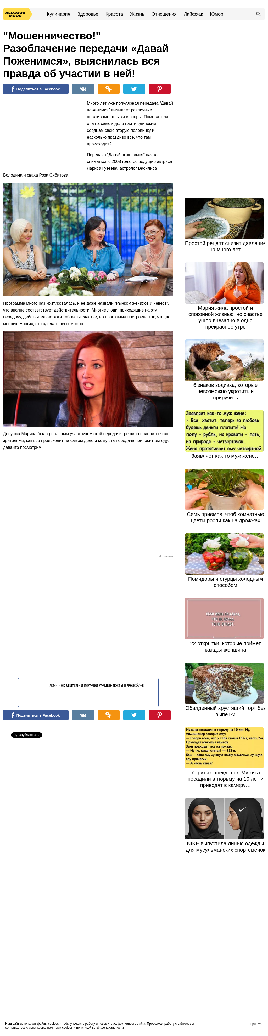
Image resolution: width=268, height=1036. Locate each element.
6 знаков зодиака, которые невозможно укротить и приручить (225, 391)
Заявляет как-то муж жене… (225, 456)
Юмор (216, 14)
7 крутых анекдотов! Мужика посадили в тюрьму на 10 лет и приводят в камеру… (225, 779)
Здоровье (87, 14)
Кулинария (58, 14)
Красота (114, 14)
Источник (166, 556)
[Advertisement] (42, 134)
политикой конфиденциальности (100, 1027)
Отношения (164, 14)
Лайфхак (193, 14)
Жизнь (137, 14)
